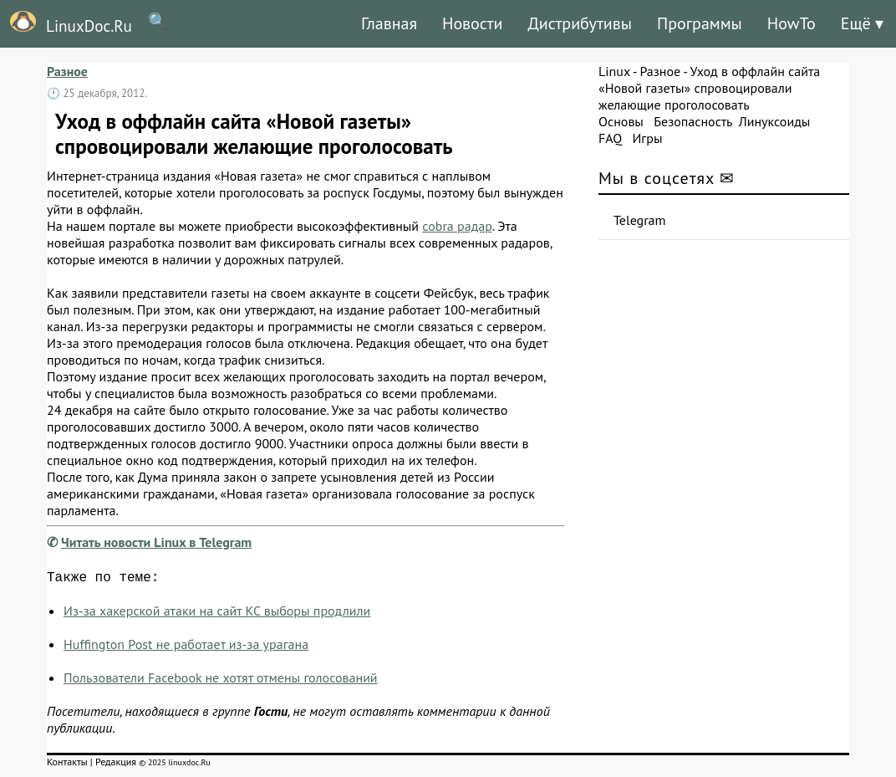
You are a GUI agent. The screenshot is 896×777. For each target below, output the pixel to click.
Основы (621, 121)
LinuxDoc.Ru (66, 23)
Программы (699, 23)
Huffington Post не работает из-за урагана (186, 647)
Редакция (115, 765)
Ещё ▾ (862, 23)
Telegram (639, 220)
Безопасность (693, 121)
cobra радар (456, 225)
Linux (614, 71)
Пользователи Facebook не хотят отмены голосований (221, 680)
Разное (67, 71)
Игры (647, 138)
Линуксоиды (775, 121)
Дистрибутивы (579, 23)
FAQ (610, 138)
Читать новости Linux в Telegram (156, 542)
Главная (389, 23)
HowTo (791, 23)
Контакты (67, 765)
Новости (472, 23)
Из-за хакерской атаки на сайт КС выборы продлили (217, 614)
